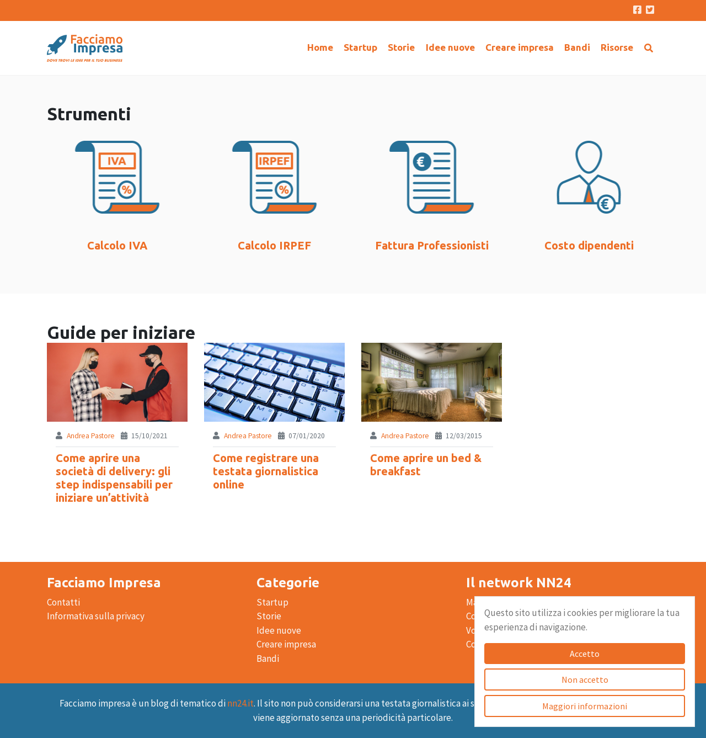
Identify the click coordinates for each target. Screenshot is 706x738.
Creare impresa (519, 47)
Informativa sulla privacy (96, 616)
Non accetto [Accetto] (584, 679)
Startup (360, 47)
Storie (401, 47)
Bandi (577, 47)
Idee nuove (450, 47)
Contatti (63, 602)
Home (320, 47)
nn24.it (240, 703)
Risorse (617, 47)
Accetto (585, 653)
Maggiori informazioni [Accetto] (584, 706)
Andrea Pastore (91, 435)
